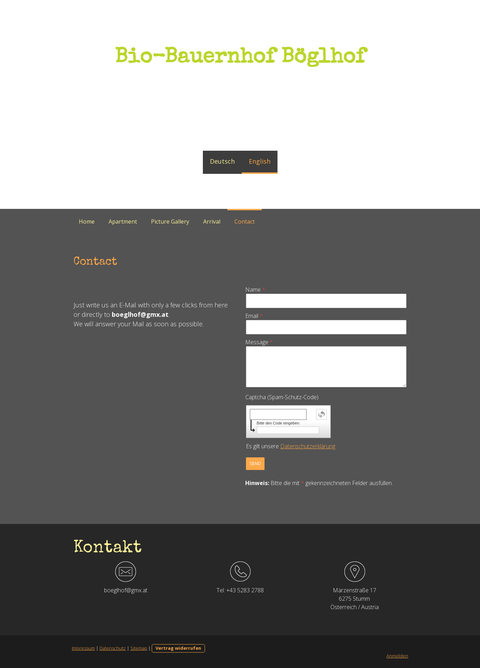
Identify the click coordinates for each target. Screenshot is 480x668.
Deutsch (222, 161)
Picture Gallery (170, 221)
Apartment (123, 221)
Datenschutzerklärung (307, 446)
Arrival (211, 221)
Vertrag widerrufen (178, 648)
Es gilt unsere (290, 446)
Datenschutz (113, 648)
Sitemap (138, 648)
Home (87, 221)
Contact (244, 221)
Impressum (83, 648)
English (259, 161)
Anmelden (397, 656)
